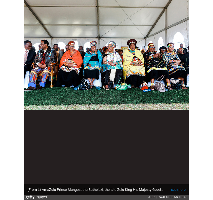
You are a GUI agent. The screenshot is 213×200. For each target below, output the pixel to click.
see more (178, 190)
